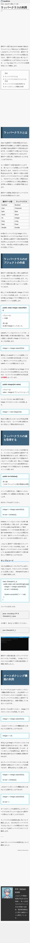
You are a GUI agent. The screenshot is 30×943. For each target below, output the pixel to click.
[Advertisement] (15, 27)
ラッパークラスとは (11, 76)
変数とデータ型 (14, 4)
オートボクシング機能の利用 (14, 86)
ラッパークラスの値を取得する (15, 84)
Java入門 (7, 4)
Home (2, 4)
